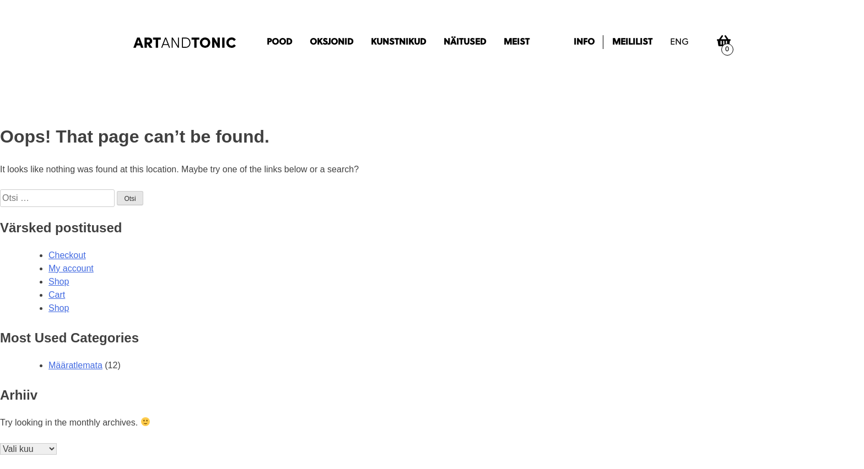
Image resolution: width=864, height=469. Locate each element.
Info (584, 42)
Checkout (67, 255)
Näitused (465, 42)
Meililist (632, 42)
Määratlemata (75, 365)
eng (679, 42)
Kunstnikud (398, 42)
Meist (517, 42)
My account (71, 268)
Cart (56, 294)
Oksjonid (331, 42)
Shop (58, 281)
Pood (279, 42)
